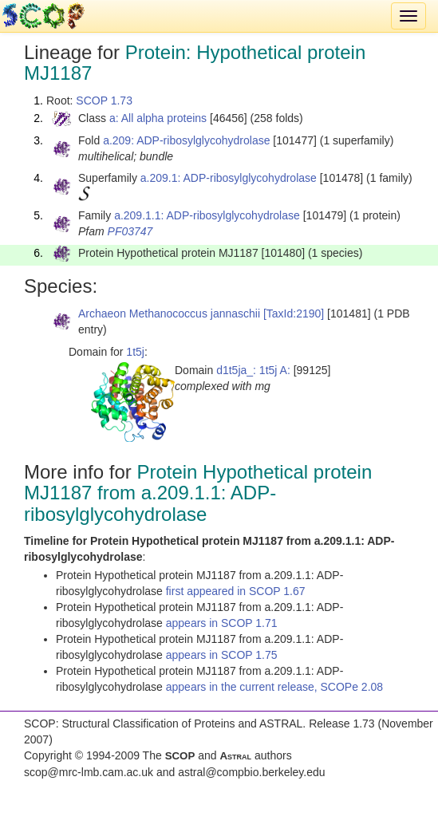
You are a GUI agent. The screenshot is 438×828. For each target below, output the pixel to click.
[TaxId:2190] (293, 313)
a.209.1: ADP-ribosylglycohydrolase (228, 178)
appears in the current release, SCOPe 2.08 (274, 686)
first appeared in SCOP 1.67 (236, 591)
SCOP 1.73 (104, 100)
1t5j (135, 351)
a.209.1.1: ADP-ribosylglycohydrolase (207, 215)
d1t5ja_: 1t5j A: (253, 370)
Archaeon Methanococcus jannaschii (169, 313)
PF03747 (130, 231)
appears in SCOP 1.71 (222, 623)
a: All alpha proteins (158, 118)
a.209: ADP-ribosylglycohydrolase (186, 140)
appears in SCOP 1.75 (222, 655)
